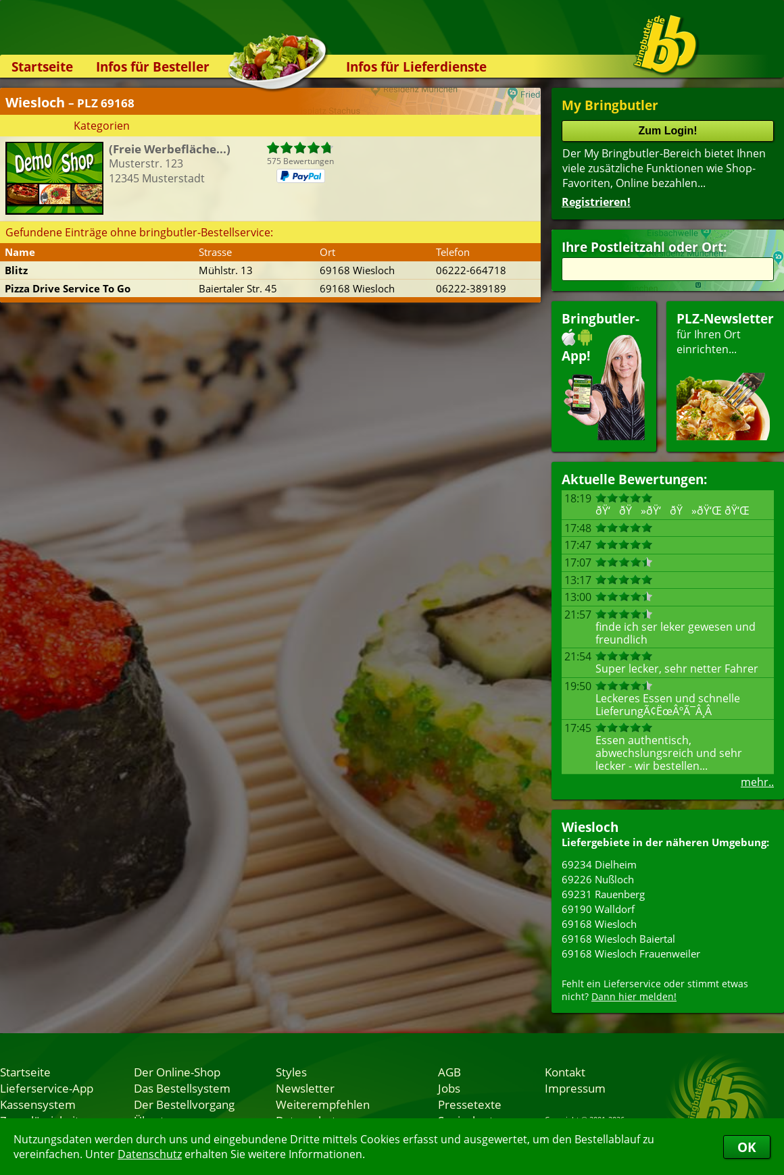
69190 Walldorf (598, 909)
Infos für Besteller (153, 66)
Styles (291, 1072)
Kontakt (565, 1072)
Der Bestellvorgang (184, 1104)
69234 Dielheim (599, 864)
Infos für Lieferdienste (416, 66)
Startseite (42, 66)
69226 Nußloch (598, 879)
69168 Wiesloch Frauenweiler (631, 953)
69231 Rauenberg (603, 894)
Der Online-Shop (177, 1072)
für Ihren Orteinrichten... (725, 375)
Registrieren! (596, 201)
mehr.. (757, 782)
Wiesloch (590, 826)
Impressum (575, 1088)
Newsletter (305, 1088)
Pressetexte (469, 1104)
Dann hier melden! (634, 996)
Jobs (449, 1088)
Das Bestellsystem (182, 1088)
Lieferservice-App (46, 1088)
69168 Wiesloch (599, 924)
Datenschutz (150, 1154)
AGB (449, 1072)
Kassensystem (38, 1104)
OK (746, 1147)
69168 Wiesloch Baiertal (618, 938)
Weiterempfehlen (323, 1104)
